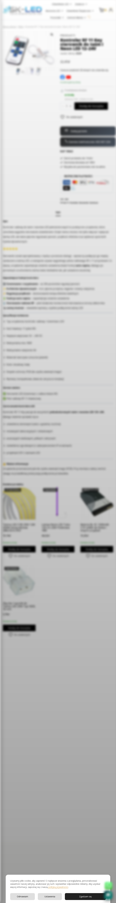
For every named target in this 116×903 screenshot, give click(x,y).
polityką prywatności (58, 887)
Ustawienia (50, 896)
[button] (108, 895)
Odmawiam (22, 896)
